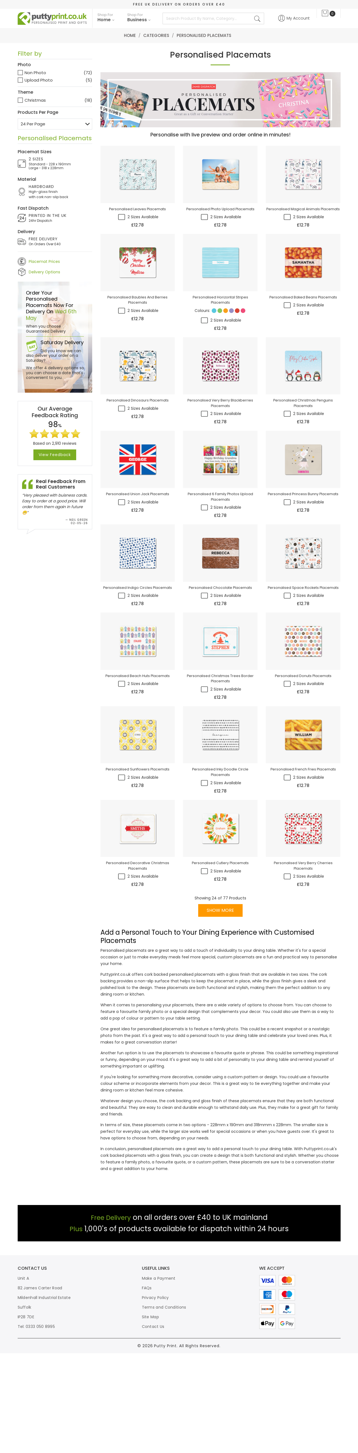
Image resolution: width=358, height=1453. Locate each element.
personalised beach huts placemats (137, 753)
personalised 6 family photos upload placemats (220, 546)
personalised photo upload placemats (220, 220)
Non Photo (35, 73)
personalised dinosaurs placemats (137, 439)
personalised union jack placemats (137, 544)
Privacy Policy (155, 1397)
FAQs (147, 1387)
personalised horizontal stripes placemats (220, 327)
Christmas (35, 100)
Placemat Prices (44, 261)
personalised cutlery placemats (220, 963)
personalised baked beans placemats (303, 324)
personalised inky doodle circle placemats (220, 860)
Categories (156, 35)
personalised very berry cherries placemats (303, 965)
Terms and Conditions (164, 1407)
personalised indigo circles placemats (137, 648)
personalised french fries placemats (303, 858)
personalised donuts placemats (303, 753)
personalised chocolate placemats (220, 648)
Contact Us (153, 1426)
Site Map (150, 1416)
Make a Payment (159, 1378)
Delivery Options (44, 272)
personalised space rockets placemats (303, 651)
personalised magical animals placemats (303, 222)
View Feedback (55, 455)
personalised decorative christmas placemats (137, 965)
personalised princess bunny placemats (303, 546)
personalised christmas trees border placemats (220, 756)
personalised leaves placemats (137, 220)
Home (130, 35)
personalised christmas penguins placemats (303, 441)
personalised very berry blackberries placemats (220, 441)
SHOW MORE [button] (220, 1010)
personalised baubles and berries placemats (137, 327)
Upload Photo (39, 80)
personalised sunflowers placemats (137, 858)
